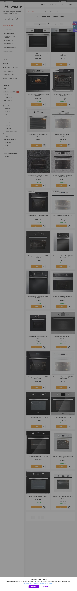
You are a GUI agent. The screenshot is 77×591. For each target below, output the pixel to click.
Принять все (34, 586)
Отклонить (45, 586)
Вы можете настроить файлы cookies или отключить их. (38, 583)
